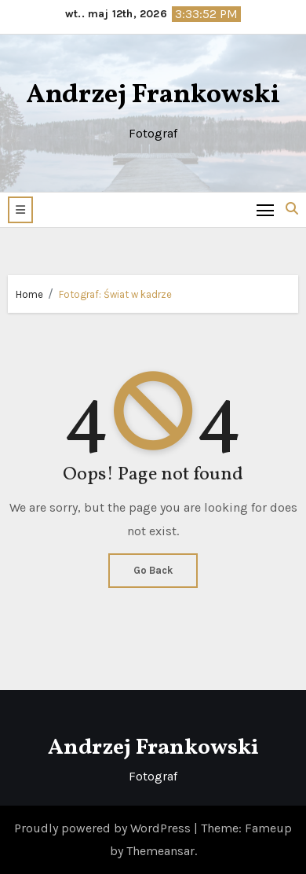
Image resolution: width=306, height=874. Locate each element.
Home (29, 294)
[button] (20, 209)
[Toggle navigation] (266, 209)
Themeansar (160, 850)
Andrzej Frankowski (153, 95)
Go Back (153, 570)
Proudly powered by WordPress (104, 828)
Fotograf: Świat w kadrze (115, 294)
